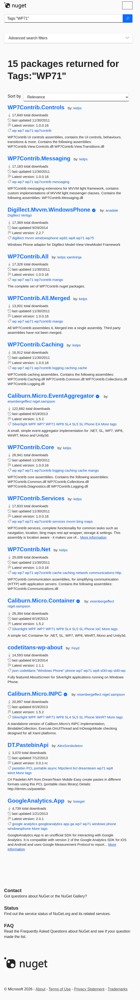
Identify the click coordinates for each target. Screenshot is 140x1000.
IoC (98, 629)
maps (88, 521)
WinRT (101, 717)
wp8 (72, 238)
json (15, 671)
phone (70, 671)
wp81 (63, 238)
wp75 (89, 238)
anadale (112, 210)
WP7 (41, 424)
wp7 (21, 130)
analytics (30, 824)
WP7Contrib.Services (36, 498)
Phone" (58, 671)
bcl (75, 768)
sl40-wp (119, 671)
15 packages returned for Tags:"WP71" (63, 70)
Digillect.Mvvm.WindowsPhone (49, 209)
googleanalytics (50, 824)
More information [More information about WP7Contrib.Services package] (93, 537)
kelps (78, 108)
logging (57, 368)
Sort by (14, 96)
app (66, 824)
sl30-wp (106, 671)
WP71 (50, 424)
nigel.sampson (44, 401)
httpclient (65, 768)
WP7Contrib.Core (31, 447)
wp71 (29, 130)
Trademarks (118, 989)
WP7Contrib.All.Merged (39, 298)
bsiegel (79, 801)
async (52, 768)
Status (11, 908)
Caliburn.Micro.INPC (35, 693)
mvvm (29, 238)
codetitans (27, 671)
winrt (11, 773)
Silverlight (19, 424)
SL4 (68, 424)
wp (14, 130)
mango (57, 280)
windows (99, 824)
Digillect (14, 215)
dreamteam (87, 768)
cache (82, 368)
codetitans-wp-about (35, 647)
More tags (109, 424)
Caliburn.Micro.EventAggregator (51, 395)
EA (98, 424)
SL (81, 424)
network (82, 573)
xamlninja (74, 257)
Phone (90, 424)
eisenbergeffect (20, 401)
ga (72, 824)
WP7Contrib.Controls (36, 107)
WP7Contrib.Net (29, 549)
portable (40, 768)
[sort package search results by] (76, 97)
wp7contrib (43, 130)
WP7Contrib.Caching (36, 344)
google (17, 824)
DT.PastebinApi (28, 745)
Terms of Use (60, 989)
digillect (18, 238)
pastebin (19, 768)
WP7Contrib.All (28, 256)
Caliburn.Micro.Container (41, 600)
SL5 (75, 424)
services (58, 521)
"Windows (44, 671)
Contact (13, 890)
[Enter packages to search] (63, 18)
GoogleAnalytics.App (36, 800)
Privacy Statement (89, 989)
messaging (60, 182)
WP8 (60, 424)
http (118, 573)
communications (101, 573)
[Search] (128, 18)
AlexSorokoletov (70, 746)
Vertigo (26, 215)
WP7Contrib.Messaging (39, 158)
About (40, 989)
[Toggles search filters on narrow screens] (127, 38)
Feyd (75, 648)
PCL (29, 768)
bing (80, 521)
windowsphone (46, 238)
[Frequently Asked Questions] (9, 925)
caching (71, 368)
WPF (32, 424)
